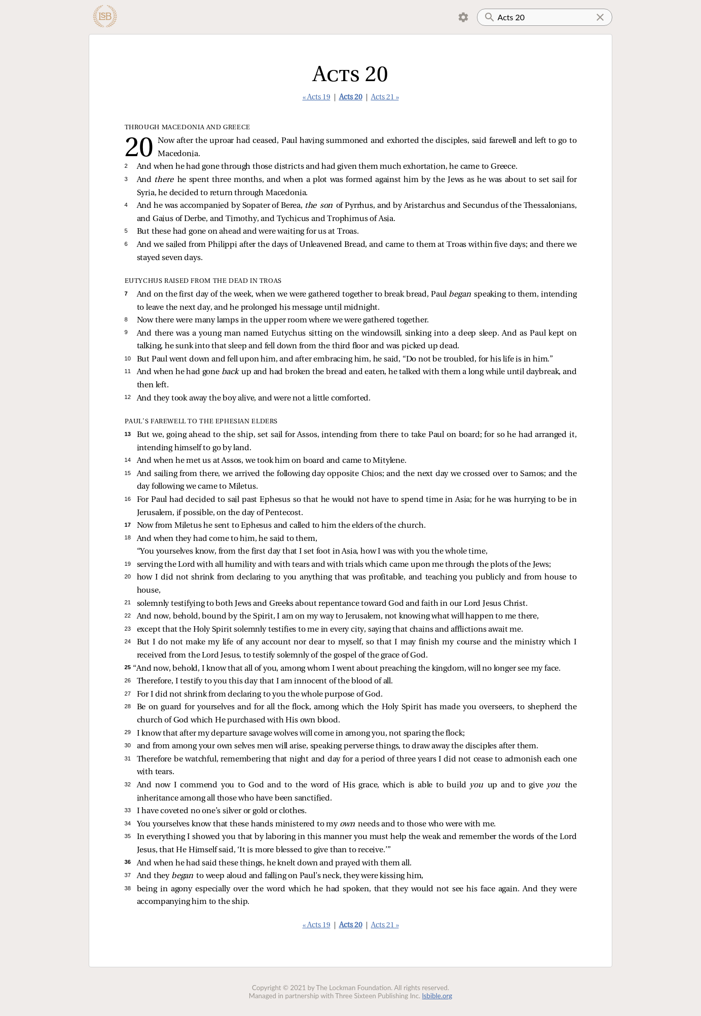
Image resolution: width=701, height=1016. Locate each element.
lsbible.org (437, 996)
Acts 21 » (385, 97)
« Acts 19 (316, 97)
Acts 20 (350, 97)
